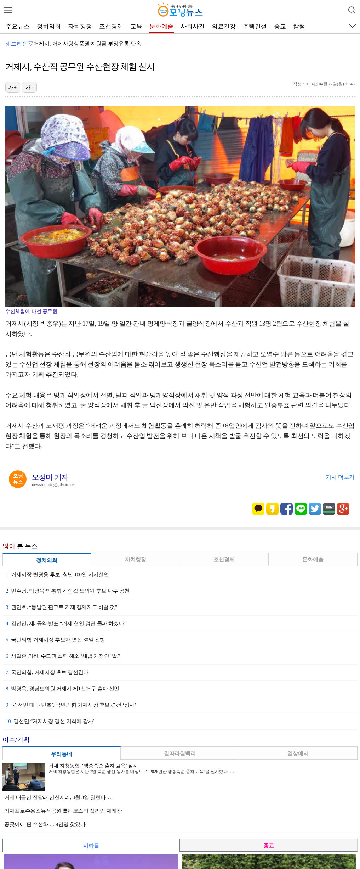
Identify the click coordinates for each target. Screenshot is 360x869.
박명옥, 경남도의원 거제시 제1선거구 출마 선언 (62, 688)
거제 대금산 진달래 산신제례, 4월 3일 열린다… (57, 797)
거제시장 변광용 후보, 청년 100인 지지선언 (57, 574)
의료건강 (224, 26)
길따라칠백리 (180, 753)
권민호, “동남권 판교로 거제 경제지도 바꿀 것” (61, 607)
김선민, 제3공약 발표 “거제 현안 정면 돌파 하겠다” (66, 623)
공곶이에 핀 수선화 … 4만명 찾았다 (44, 824)
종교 (280, 26)
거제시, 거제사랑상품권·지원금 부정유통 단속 (87, 43)
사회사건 (193, 26)
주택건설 (255, 26)
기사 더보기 (340, 477)
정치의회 (49, 26)
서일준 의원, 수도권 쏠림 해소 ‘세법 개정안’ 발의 (64, 656)
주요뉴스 (18, 26)
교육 (136, 26)
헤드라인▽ (19, 44)
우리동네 (61, 754)
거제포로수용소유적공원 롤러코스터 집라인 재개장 (63, 811)
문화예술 (161, 26)
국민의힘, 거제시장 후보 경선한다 (47, 672)
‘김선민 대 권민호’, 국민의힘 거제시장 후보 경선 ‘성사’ (71, 705)
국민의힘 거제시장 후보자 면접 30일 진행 (55, 640)
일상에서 (298, 753)
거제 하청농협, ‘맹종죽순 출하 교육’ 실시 (93, 765)
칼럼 (299, 26)
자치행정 (80, 26)
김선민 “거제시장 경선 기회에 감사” (51, 721)
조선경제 (111, 26)
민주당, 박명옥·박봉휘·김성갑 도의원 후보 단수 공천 (68, 591)
